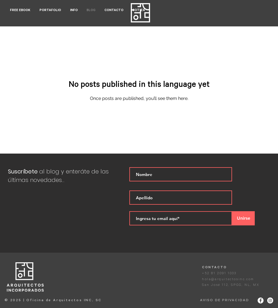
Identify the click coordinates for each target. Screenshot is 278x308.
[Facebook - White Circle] (261, 300)
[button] (50, 11)
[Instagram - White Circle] (270, 300)
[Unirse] (243, 218)
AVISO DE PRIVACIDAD (224, 301)
